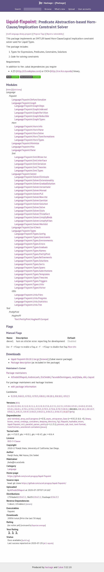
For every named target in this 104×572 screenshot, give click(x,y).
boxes (10, 421)
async (48, 418)
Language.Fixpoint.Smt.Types (28, 170)
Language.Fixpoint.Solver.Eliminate (31, 176)
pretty (43, 424)
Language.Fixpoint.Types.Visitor (29, 287)
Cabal (60, 567)
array (23, 418)
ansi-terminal (13, 418)
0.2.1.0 (25, 406)
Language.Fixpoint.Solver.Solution (31, 203)
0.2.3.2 (60, 406)
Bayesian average (38, 525)
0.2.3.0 (46, 406)
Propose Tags (39, 34)
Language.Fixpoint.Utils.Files (28, 294)
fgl (58, 421)
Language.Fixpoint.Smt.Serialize (30, 163)
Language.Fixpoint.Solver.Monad (30, 190)
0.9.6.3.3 (59, 411)
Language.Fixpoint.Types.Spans (29, 267)
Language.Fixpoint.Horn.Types (29, 139)
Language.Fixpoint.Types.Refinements (33, 257)
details (43, 427)
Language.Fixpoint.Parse (24, 150)
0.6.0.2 (21, 396)
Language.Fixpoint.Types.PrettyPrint (32, 254)
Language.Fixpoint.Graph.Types (29, 119)
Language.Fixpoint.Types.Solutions (31, 260)
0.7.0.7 (59, 408)
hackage (49, 567)
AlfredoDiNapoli (19, 376)
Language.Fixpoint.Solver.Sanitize (31, 200)
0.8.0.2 (42, 396)
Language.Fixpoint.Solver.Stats (29, 210)
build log (25, 540)
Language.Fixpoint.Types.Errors (29, 243)
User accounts (84, 9)
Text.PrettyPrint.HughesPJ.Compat (31, 319)
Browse (48, 9)
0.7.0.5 (45, 408)
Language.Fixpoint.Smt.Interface (30, 160)
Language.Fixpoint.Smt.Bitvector (30, 157)
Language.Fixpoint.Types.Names (30, 250)
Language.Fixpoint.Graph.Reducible (31, 116)
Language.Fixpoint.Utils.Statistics (31, 301)
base (65, 418)
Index (9, 89)
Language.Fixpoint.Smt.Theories (30, 167)
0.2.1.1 (32, 406)
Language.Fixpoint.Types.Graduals (31, 247)
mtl (23, 424)
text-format (80, 424)
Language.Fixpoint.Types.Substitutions (33, 270)
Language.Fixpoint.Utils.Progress (30, 298)
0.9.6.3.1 (41, 411)
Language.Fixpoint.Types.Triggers (30, 281)
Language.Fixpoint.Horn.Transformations (34, 136)
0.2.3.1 (53, 406)
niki (84, 376)
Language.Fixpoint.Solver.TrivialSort (32, 213)
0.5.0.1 (10, 408)
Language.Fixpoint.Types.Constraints (32, 237)
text (71, 424)
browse (44, 359)
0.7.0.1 (25, 408)
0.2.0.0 (14, 396)
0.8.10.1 (50, 396)
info (72, 411)
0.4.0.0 (82, 406)
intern (80, 421)
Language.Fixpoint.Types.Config (29, 233)
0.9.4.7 (26, 411)
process (60, 424)
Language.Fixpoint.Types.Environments (33, 240)
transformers (13, 426)
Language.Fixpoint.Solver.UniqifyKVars (33, 220)
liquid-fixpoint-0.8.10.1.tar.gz (25, 359)
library (21, 34)
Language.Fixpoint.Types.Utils (29, 284)
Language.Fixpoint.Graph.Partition (31, 112)
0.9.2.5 (67, 396)
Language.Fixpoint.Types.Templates (32, 274)
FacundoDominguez (61, 376)
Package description (21, 362)
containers (34, 421)
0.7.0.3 (35, 396)
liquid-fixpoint (21, 21)
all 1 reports (48, 543)
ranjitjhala (77, 376)
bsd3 (9, 34)
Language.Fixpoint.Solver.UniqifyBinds (33, 217)
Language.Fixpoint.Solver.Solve (29, 207)
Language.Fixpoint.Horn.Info (28, 126)
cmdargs (24, 421)
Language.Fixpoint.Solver (24, 173)
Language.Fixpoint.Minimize (25, 143)
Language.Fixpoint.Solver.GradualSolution (34, 183)
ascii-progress (32, 418)
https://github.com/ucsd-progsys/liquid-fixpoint (29, 476)
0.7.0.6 (52, 408)
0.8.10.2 (58, 396)
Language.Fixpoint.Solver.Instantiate (32, 186)
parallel (29, 424)
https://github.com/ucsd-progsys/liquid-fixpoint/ (44, 483)
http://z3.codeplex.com (28, 71)
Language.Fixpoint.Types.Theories (31, 277)
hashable (73, 421)
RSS (17, 403)
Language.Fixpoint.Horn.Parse (29, 129)
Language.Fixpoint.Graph (24, 103)
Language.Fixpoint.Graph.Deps (29, 105)
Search (18, 9)
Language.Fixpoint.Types (24, 230)
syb (66, 424)
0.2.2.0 (39, 406)
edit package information (23, 386)
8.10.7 (66, 411)
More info (72, 347)
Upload (71, 9)
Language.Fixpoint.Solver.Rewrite (30, 197)
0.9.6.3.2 (50, 411)
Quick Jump (17, 89)
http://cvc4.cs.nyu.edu (61, 71)
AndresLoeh (33, 376)
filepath (64, 421)
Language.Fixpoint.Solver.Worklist (31, 224)
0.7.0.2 (28, 396)
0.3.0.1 (74, 406)
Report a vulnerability (55, 34)
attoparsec (57, 418)
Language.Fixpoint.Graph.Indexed (30, 109)
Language (11, 469)
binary (88, 418)
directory (52, 421)
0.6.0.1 (18, 408)
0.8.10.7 (90, 408)
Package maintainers (16, 372)
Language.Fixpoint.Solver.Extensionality (34, 180)
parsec (37, 424)
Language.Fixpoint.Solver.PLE (28, 193)
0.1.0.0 (10, 406)
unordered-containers (30, 426)
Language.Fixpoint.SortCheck (26, 227)
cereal (16, 421)
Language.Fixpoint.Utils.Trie (28, 304)
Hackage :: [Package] (54, 2)
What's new (60, 9)
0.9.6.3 (33, 411)
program (28, 34)
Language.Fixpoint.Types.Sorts (29, 264)
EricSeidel (46, 376)
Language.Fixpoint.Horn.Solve (29, 133)
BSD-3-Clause (13, 441)
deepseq (43, 421)
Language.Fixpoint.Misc (23, 146)
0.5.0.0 (89, 406)
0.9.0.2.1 (11, 411)
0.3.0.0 (67, 406)
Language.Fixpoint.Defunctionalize (29, 99)
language (15, 34)
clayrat (91, 376)
